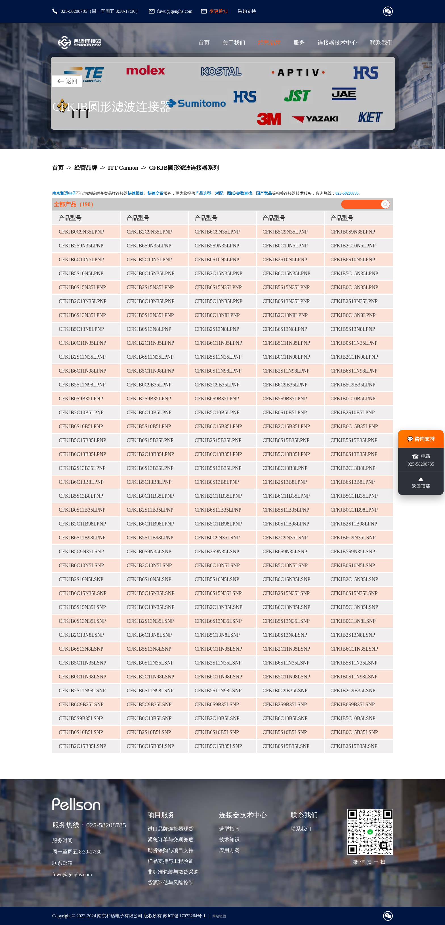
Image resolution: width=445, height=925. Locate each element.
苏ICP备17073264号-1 (184, 915)
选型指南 (229, 829)
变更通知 (218, 11)
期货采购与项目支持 (171, 850)
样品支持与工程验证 (171, 861)
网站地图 (219, 916)
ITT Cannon (123, 168)
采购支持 (247, 11)
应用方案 (229, 850)
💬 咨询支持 (421, 439)
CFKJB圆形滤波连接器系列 (184, 168)
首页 (204, 42)
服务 (299, 42)
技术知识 (229, 839)
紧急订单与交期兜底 (171, 839)
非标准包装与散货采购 (173, 872)
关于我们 (233, 42)
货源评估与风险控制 (171, 883)
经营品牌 (269, 42)
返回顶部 (421, 483)
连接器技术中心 (337, 42)
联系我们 (381, 42)
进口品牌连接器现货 (171, 829)
